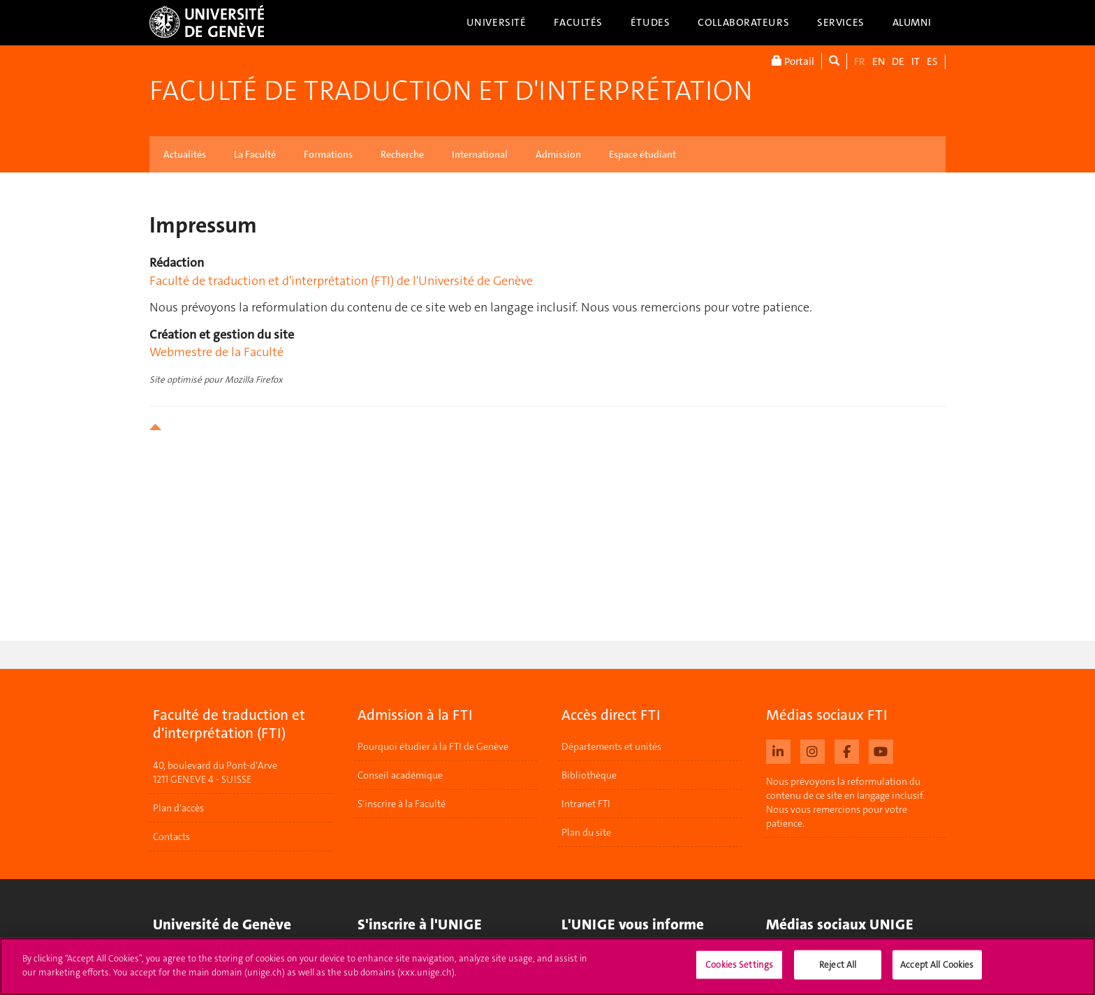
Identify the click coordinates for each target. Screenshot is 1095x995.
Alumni (912, 22)
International (480, 154)
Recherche (402, 154)
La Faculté (255, 154)
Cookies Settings (739, 971)
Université (496, 22)
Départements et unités (611, 746)
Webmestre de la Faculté (216, 352)
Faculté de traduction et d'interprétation (451, 91)
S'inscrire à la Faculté (402, 803)
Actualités (184, 154)
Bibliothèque (589, 775)
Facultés (578, 22)
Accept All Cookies (936, 971)
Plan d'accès (178, 808)
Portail (793, 61)
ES (932, 61)
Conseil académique (400, 775)
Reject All (837, 971)
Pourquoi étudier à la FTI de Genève (433, 746)
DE (898, 61)
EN (878, 61)
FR (859, 61)
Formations (328, 154)
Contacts (171, 836)
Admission (558, 154)
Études (650, 22)
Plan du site (586, 832)
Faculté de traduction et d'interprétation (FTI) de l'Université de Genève (341, 280)
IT (915, 61)
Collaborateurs (743, 22)
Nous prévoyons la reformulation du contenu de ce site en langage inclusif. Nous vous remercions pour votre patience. (845, 802)
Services (841, 22)
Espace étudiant (642, 154)
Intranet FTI (585, 803)
